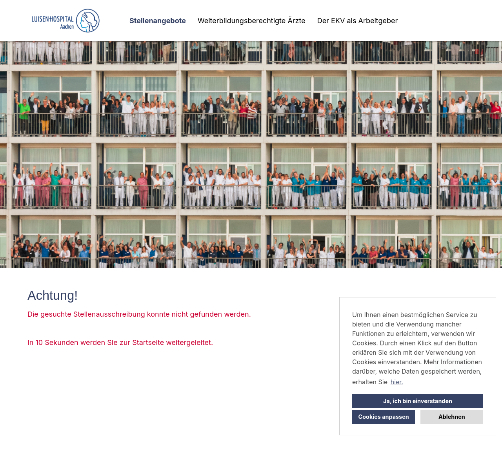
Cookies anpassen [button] (383, 416)
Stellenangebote (157, 21)
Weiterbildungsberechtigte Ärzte (252, 21)
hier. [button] (397, 382)
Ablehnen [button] (451, 416)
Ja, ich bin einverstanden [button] (417, 401)
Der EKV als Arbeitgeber (357, 21)
